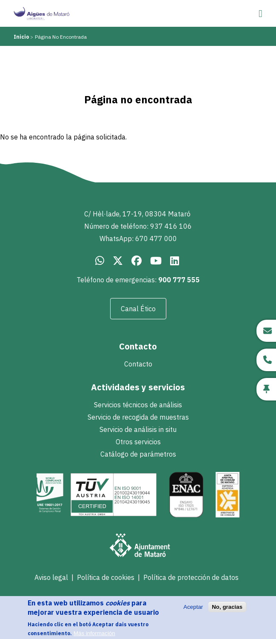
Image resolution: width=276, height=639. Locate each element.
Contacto (138, 364)
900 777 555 (179, 279)
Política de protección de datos (191, 577)
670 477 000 (156, 238)
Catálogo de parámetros (138, 454)
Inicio (21, 37)
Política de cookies (105, 577)
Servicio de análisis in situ (138, 429)
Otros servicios (138, 441)
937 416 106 (171, 226)
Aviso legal (51, 577)
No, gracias (227, 611)
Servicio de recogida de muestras (138, 417)
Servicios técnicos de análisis (138, 404)
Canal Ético (138, 308)
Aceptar (193, 611)
